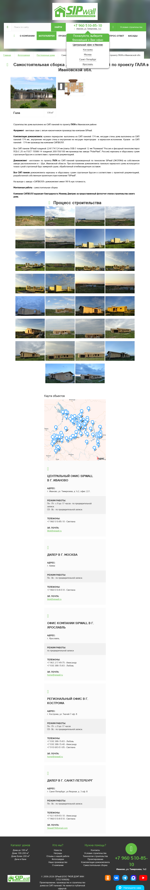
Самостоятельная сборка (95, 865)
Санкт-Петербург (87, 59)
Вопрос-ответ (115, 35)
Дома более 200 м (20, 856)
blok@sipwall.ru (54, 599)
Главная (7, 55)
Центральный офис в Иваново (88, 44)
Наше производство (57, 862)
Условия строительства (129, 27)
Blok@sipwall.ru (54, 530)
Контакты (95, 850)
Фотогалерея (46, 35)
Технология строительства (95, 856)
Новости (58, 850)
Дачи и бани (20, 859)
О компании (57, 865)
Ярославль (88, 64)
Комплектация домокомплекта (95, 862)
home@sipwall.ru (55, 675)
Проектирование (95, 859)
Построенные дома (46, 55)
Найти (58, 27)
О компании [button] (27, 35)
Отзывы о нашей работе (57, 856)
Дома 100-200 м (20, 853)
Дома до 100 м (20, 850)
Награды (58, 853)
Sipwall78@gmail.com (57, 828)
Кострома (88, 49)
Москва (88, 54)
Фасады (132, 35)
